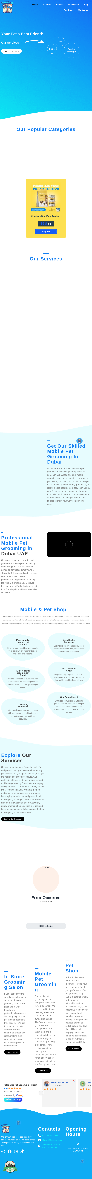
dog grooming (24, 618)
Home (34, 4)
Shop (86, 4)
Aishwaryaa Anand (59, 1077)
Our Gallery (73, 4)
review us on (13, 1094)
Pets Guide (68, 10)
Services (60, 4)
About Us (46, 4)
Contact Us (83, 10)
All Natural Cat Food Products (46, 216)
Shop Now (46, 231)
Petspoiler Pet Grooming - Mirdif (20, 1080)
